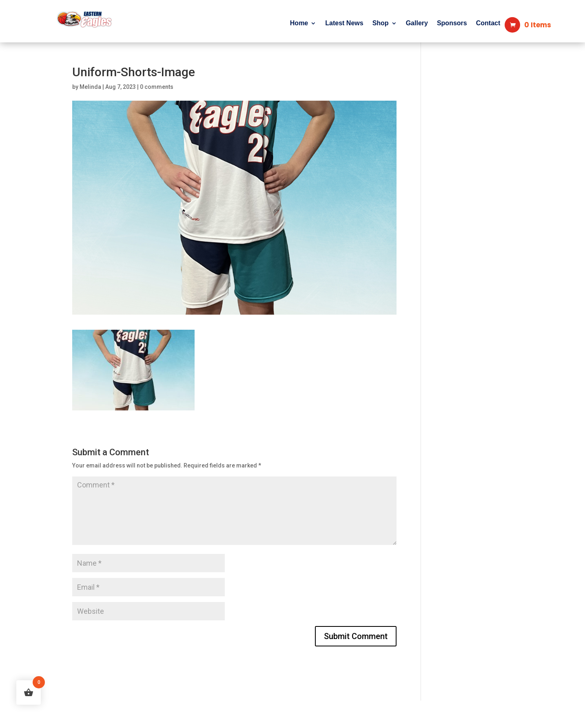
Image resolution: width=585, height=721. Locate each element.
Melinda (90, 87)
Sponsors (452, 23)
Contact (488, 23)
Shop (380, 23)
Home (299, 23)
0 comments (156, 87)
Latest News (344, 23)
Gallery (417, 23)
